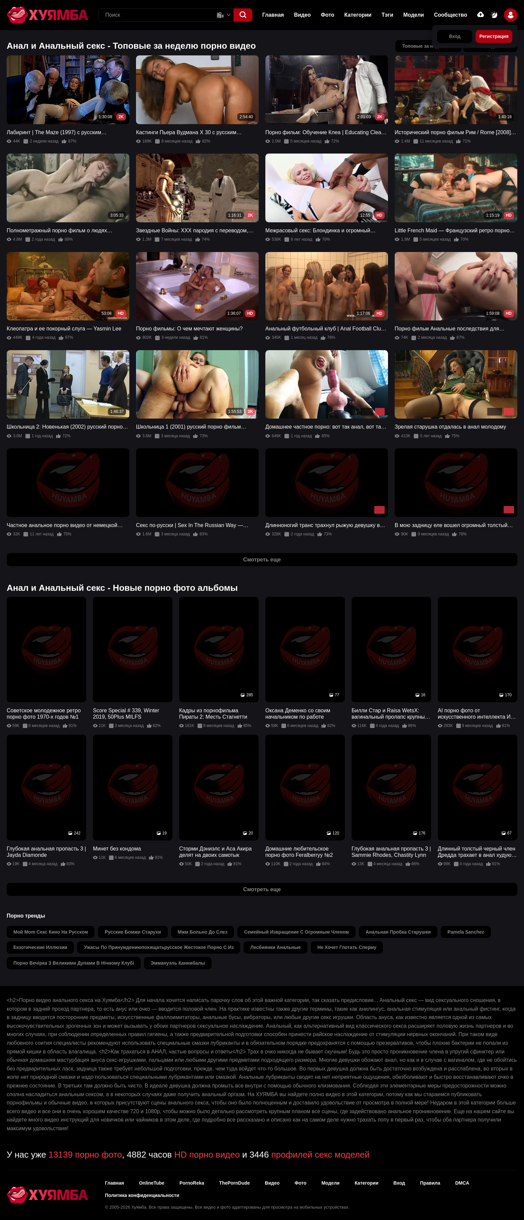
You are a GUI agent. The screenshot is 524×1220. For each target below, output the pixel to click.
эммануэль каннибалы (178, 963)
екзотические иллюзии (40, 947)
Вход (399, 1183)
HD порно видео (207, 1155)
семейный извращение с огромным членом (296, 932)
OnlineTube (151, 1183)
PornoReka (191, 1183)
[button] (243, 15)
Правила (430, 1183)
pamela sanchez (465, 932)
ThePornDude (234, 1183)
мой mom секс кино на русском (50, 932)
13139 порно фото (85, 1155)
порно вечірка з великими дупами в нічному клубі (73, 963)
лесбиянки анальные (275, 947)
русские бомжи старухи (133, 932)
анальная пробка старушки (398, 932)
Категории (357, 15)
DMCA (462, 1183)
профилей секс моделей (320, 1155)
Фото (327, 15)
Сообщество (450, 15)
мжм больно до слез (203, 932)
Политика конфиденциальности (142, 1195)
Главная (273, 15)
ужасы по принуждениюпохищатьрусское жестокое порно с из (159, 947)
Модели (413, 15)
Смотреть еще (262, 559)
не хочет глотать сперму (346, 947)
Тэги (387, 15)
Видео (302, 15)
